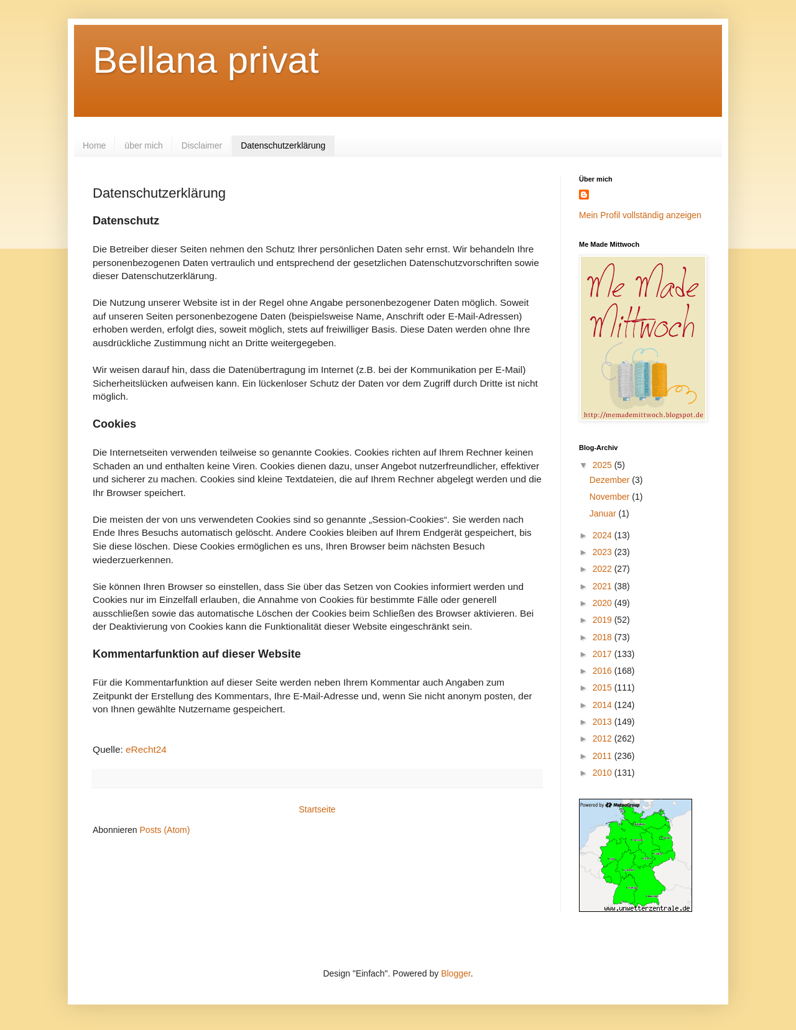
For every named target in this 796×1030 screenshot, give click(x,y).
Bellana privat (206, 60)
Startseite (316, 809)
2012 (603, 738)
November (611, 497)
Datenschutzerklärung (283, 145)
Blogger (455, 973)
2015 (603, 687)
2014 (603, 705)
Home (94, 145)
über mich (143, 145)
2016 (603, 671)
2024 (603, 535)
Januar (604, 513)
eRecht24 (146, 749)
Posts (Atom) (165, 830)
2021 (603, 586)
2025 (603, 465)
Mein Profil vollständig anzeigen (640, 215)
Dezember (611, 480)
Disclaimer (202, 145)
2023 (603, 552)
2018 (603, 637)
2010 (603, 773)
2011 (603, 756)
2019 (603, 620)
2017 (603, 654)
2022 (603, 569)
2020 (603, 603)
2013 (603, 722)
